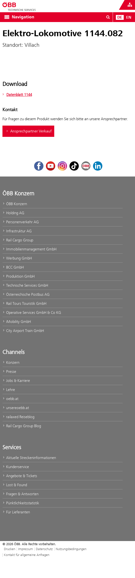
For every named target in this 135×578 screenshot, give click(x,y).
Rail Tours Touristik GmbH (24, 303)
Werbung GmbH (17, 258)
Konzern (10, 362)
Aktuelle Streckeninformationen (29, 457)
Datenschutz (44, 549)
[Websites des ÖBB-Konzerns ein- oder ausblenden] (130, 5)
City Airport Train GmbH (23, 330)
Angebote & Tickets (19, 475)
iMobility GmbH (16, 321)
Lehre (8, 389)
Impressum (25, 549)
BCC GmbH (13, 267)
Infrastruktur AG (17, 231)
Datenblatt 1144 (16, 94)
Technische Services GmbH (25, 285)
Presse (9, 371)
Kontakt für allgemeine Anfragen (26, 555)
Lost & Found (14, 485)
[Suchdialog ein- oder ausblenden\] (108, 17)
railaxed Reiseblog (18, 416)
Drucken (9, 549)
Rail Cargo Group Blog (21, 426)
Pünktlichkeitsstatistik (20, 503)
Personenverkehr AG (20, 222)
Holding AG (13, 213)
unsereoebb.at (15, 407)
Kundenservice (15, 466)
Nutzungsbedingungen (71, 549)
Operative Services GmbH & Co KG (31, 312)
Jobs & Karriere (16, 380)
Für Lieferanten (16, 512)
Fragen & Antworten (20, 494)
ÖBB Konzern (14, 203)
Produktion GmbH (18, 276)
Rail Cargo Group (17, 240)
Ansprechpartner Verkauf (28, 131)
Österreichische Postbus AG (26, 294)
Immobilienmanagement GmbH (29, 249)
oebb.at (10, 398)
